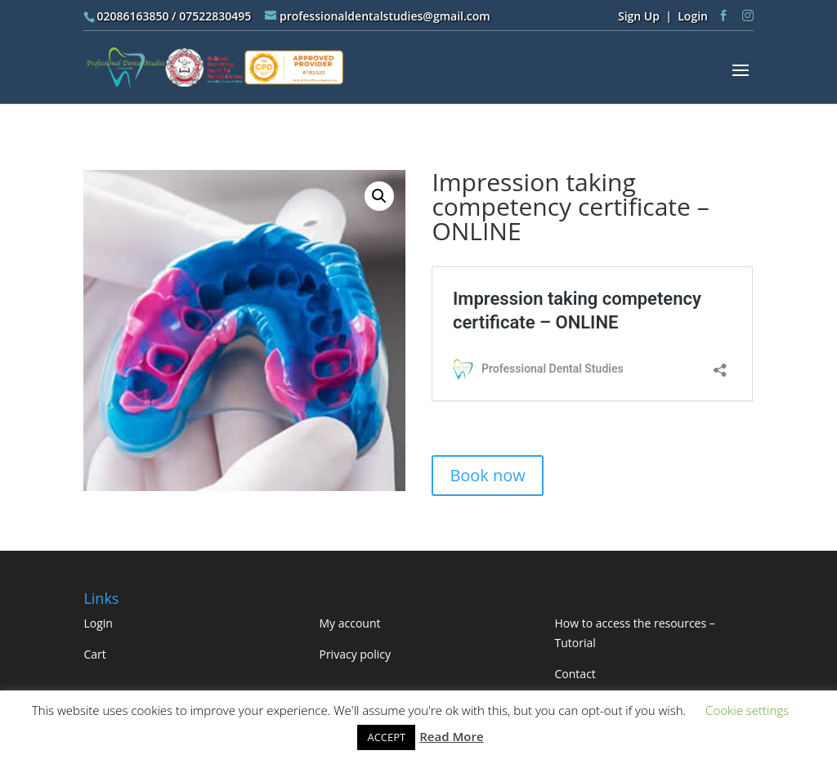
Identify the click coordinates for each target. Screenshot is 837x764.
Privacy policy (355, 654)
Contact (575, 673)
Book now (487, 475)
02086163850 (132, 16)
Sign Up (639, 16)
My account (349, 623)
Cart (94, 654)
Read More (451, 736)
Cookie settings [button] (747, 710)
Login (693, 16)
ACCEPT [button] (386, 737)
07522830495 (215, 16)
